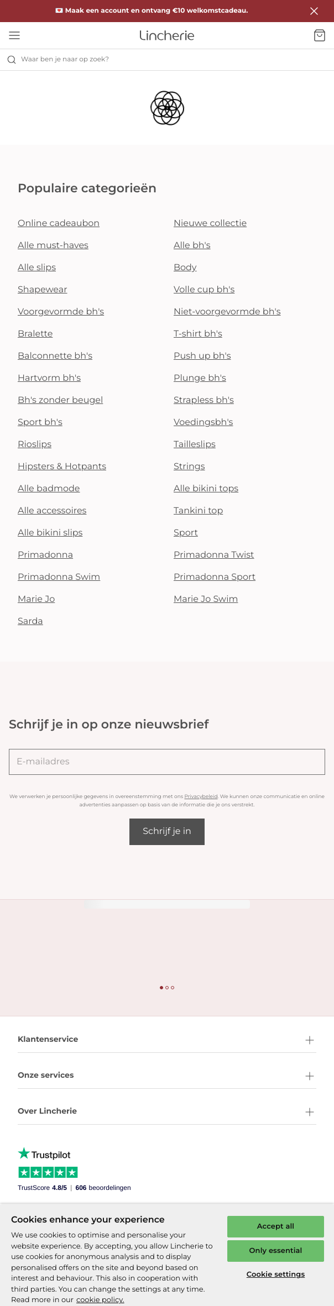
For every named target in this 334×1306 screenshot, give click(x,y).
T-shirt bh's (198, 334)
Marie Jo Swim (206, 599)
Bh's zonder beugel (60, 400)
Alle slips (37, 268)
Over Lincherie (167, 1112)
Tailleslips (195, 444)
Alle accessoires (52, 511)
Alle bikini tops (206, 489)
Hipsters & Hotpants (62, 466)
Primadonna (45, 555)
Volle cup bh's (204, 290)
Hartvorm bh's (49, 378)
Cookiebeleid (39, 1242)
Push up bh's (202, 356)
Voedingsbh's (203, 422)
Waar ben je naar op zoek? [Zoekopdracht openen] (58, 60)
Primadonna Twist (214, 555)
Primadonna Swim (59, 577)
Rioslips (34, 444)
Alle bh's (192, 245)
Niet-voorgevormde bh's (227, 312)
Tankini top (198, 511)
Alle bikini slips (50, 533)
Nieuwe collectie (210, 223)
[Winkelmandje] (319, 35)
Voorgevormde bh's (61, 312)
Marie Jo (36, 599)
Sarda (30, 621)
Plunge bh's (200, 378)
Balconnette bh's (55, 356)
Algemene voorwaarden (58, 1262)
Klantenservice (167, 1040)
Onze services (167, 1076)
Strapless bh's (204, 400)
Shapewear (42, 290)
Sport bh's (40, 422)
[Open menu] (14, 35)
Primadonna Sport (214, 577)
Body (185, 268)
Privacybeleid (200, 797)
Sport (186, 533)
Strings (189, 466)
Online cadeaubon (59, 223)
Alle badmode (49, 489)
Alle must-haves (53, 245)
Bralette (35, 334)
